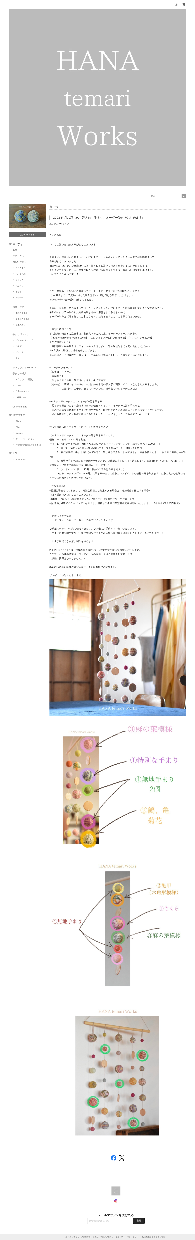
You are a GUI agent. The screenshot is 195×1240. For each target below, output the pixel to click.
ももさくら (20, 268)
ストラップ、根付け (23, 379)
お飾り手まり (20, 307)
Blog (18, 427)
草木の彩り (20, 325)
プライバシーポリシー (26, 439)
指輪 (18, 358)
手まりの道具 (20, 373)
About (19, 421)
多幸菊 (19, 292)
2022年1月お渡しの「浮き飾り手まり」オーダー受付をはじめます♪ (98, 217)
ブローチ (19, 352)
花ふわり (19, 286)
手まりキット (20, 256)
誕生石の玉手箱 (22, 319)
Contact (19, 433)
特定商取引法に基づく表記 (28, 445)
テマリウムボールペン (24, 367)
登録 (139, 1220)
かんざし (19, 346)
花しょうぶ (20, 274)
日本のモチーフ (22, 391)
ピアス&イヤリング (24, 340)
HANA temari (21, 397)
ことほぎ (19, 280)
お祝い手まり (20, 262)
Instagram (21, 459)
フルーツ (19, 385)
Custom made (20, 406)
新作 (15, 250)
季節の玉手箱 (21, 313)
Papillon (19, 297)
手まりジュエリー (22, 334)
